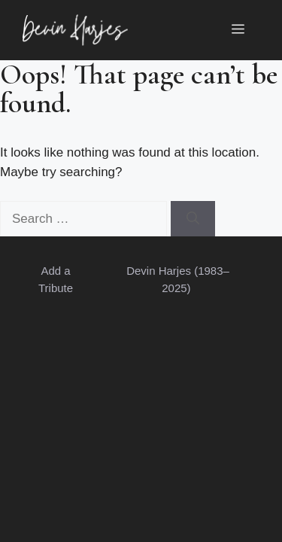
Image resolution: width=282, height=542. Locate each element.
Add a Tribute (55, 279)
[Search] (193, 219)
